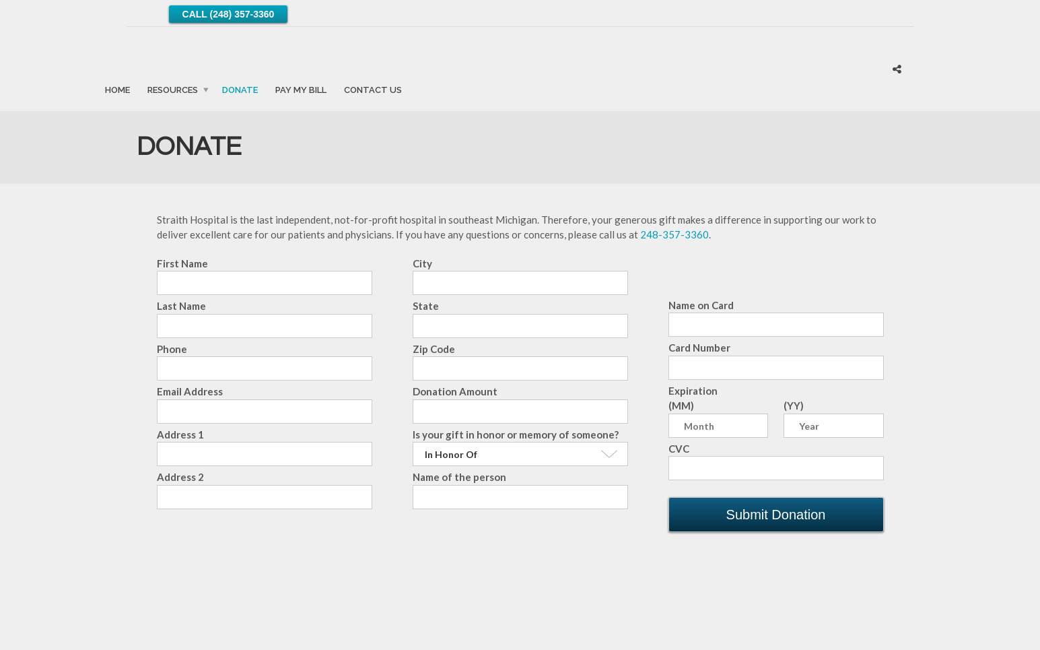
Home (117, 89)
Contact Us (373, 89)
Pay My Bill (300, 89)
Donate (240, 89)
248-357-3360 (674, 234)
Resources (172, 89)
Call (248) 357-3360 (228, 14)
